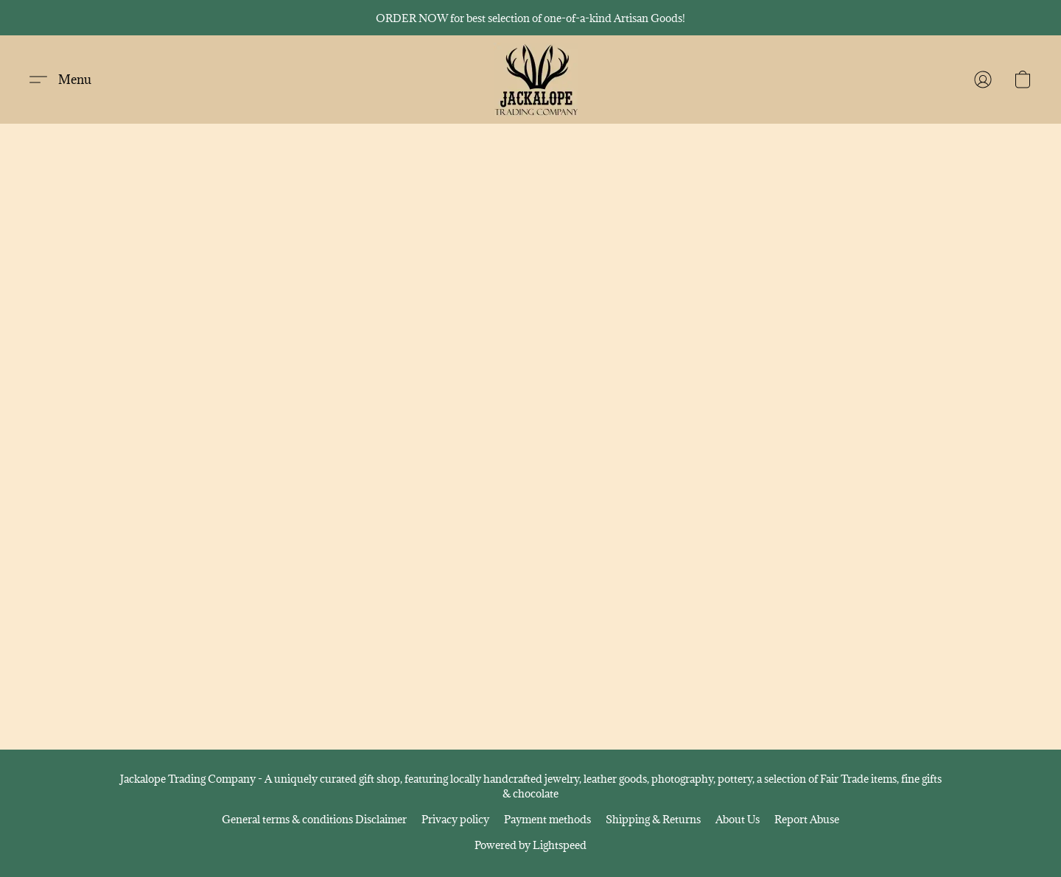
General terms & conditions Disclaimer (314, 819)
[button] (536, 79)
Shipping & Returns (653, 819)
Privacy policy (455, 819)
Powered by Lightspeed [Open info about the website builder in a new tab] (530, 845)
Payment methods (547, 819)
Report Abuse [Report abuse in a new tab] (806, 819)
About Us (737, 819)
